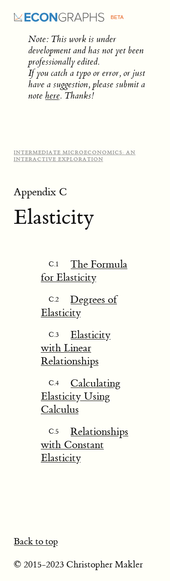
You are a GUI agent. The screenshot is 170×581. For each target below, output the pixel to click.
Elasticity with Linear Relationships (76, 348)
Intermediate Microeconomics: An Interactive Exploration (75, 156)
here (52, 95)
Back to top (36, 541)
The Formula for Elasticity (84, 271)
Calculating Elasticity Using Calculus (81, 396)
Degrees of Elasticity (79, 306)
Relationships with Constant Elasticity (84, 444)
